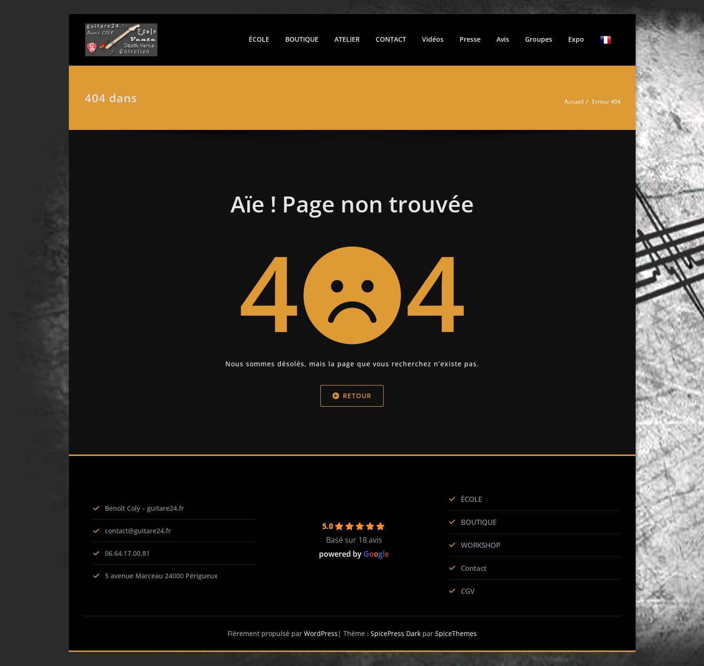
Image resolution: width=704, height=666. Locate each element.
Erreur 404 (606, 102)
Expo (576, 39)
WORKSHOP (480, 545)
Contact (474, 568)
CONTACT (391, 39)
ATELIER (347, 39)
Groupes (538, 39)
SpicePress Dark (396, 633)
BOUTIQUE (302, 39)
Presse (470, 39)
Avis (503, 39)
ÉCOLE (259, 39)
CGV (467, 591)
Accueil (574, 102)
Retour (352, 395)
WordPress (320, 633)
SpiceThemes (457, 633)
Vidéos (433, 39)
